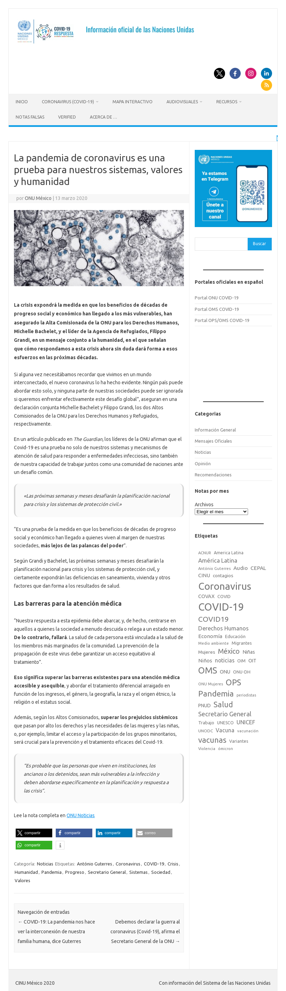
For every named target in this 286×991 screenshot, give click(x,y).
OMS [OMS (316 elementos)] (207, 669)
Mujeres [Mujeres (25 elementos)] (206, 650)
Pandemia (51, 871)
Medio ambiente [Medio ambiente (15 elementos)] (213, 642)
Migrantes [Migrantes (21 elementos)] (242, 641)
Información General (215, 428)
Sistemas (138, 871)
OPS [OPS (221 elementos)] (233, 680)
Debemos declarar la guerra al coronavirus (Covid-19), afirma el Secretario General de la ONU (145, 930)
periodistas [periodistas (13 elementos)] (246, 694)
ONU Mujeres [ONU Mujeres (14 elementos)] (210, 682)
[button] (34, 832)
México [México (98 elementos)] (229, 650)
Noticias (45, 862)
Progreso (74, 871)
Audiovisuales (182, 101)
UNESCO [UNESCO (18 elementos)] (225, 721)
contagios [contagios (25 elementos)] (223, 574)
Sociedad (160, 871)
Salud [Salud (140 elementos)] (223, 703)
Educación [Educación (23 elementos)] (235, 635)
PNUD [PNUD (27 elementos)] (204, 704)
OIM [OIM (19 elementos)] (241, 659)
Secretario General (107, 871)
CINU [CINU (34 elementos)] (204, 574)
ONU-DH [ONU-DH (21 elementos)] (241, 670)
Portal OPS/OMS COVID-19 (222, 318)
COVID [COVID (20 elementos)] (224, 595)
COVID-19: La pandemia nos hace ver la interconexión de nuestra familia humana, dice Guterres (56, 930)
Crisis (173, 862)
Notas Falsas (30, 117)
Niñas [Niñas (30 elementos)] (248, 650)
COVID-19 (154, 862)
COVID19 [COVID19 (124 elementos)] (213, 618)
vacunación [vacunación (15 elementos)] (247, 730)
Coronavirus (128, 862)
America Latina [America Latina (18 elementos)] (229, 551)
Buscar (259, 242)
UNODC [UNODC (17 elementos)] (205, 729)
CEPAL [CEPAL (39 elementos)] (258, 567)
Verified (67, 117)
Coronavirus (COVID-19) (68, 101)
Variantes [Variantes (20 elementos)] (238, 739)
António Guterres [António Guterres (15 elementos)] (214, 567)
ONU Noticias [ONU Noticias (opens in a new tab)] (81, 814)
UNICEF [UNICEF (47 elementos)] (246, 721)
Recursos (226, 101)
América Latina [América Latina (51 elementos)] (217, 559)
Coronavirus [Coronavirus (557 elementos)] (224, 584)
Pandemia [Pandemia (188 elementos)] (216, 692)
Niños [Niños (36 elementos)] (205, 659)
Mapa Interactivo (133, 101)
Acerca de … (103, 117)
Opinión (203, 462)
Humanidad (26, 871)
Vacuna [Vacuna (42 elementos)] (225, 729)
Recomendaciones (213, 473)
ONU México (38, 197)
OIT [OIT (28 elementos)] (252, 659)
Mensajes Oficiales (213, 439)
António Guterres (94, 862)
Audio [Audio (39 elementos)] (240, 567)
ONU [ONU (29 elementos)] (225, 671)
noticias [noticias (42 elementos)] (224, 659)
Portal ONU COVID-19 (217, 296)
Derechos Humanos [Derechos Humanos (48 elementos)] (223, 627)
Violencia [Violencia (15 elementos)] (206, 748)
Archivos (204, 503)
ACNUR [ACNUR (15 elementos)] (204, 551)
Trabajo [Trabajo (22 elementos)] (206, 721)
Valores (22, 879)
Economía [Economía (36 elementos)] (210, 635)
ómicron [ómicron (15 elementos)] (225, 748)
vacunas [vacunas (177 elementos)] (212, 738)
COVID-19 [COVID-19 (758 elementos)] (221, 606)
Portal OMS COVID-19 (217, 307)
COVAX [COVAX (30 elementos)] (206, 595)
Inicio (22, 101)
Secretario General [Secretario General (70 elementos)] (225, 712)
